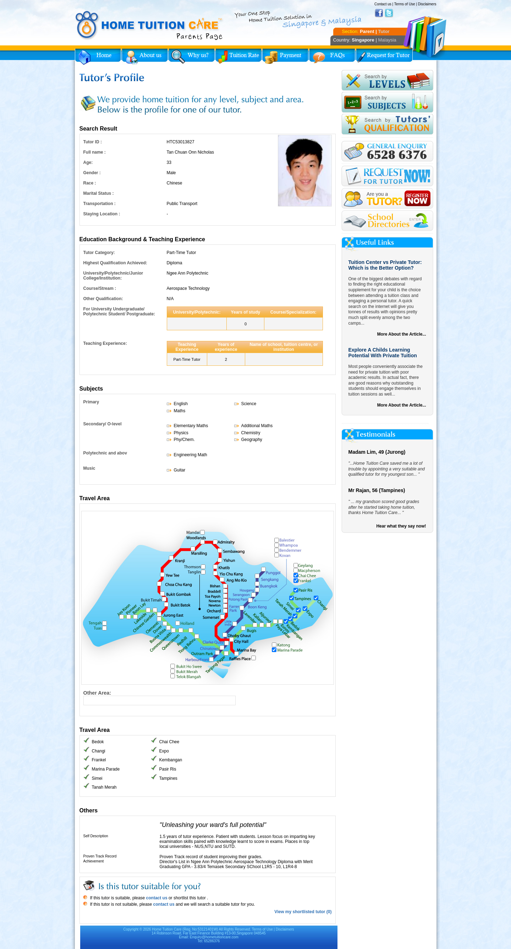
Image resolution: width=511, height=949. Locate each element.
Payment (285, 57)
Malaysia (387, 40)
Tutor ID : (92, 141)
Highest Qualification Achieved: (115, 262)
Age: (88, 162)
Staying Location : (101, 213)
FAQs (332, 57)
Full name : (94, 152)
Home (98, 57)
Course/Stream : (99, 288)
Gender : (92, 172)
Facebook (379, 13)
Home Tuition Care (166, 929)
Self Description (95, 836)
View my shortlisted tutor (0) (302, 911)
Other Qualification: (103, 298)
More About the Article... (401, 334)
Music (89, 468)
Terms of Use (404, 4)
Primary (91, 401)
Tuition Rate (238, 57)
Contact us (382, 4)
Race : (89, 183)
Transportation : (99, 203)
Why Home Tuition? (192, 57)
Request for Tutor (384, 57)
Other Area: (97, 693)
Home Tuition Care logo (149, 25)
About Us (145, 57)
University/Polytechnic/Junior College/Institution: (113, 276)
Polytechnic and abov (105, 453)
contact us (156, 897)
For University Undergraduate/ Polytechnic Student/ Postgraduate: (119, 311)
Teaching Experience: (105, 343)
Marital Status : (98, 193)
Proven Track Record (100, 856)
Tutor (383, 31)
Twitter (389, 13)
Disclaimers (427, 4)
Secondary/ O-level (102, 423)
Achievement (93, 861)
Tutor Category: (99, 252)
